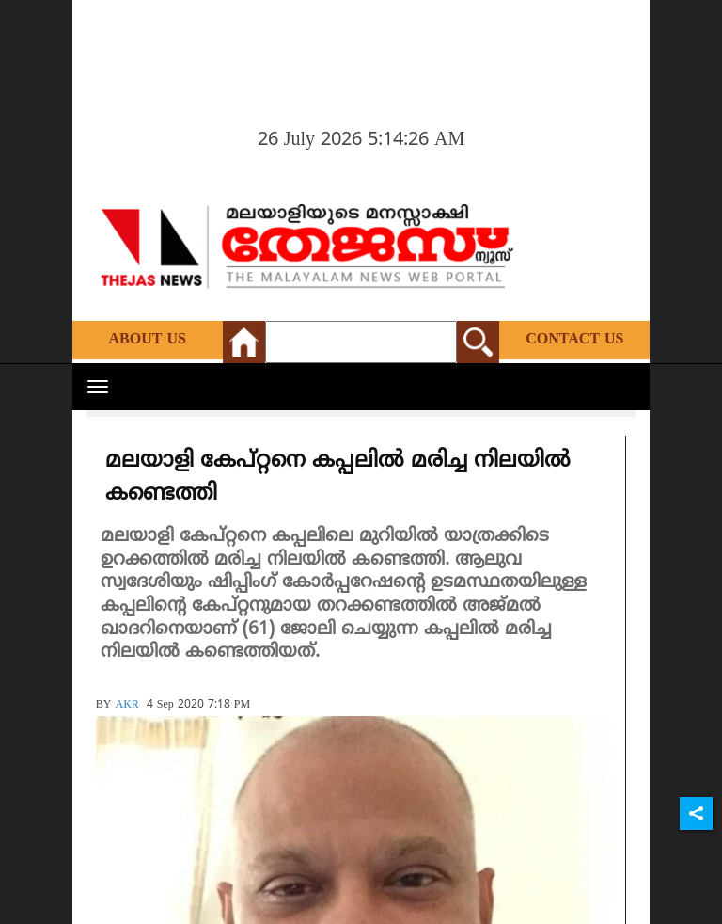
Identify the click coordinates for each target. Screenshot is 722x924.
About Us (147, 339)
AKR (126, 705)
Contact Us (574, 339)
